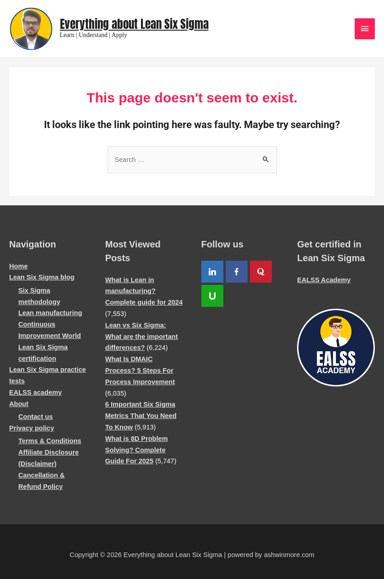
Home (18, 266)
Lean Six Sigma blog (42, 277)
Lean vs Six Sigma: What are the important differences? (141, 337)
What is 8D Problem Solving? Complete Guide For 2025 (136, 450)
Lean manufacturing (50, 312)
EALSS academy (35, 392)
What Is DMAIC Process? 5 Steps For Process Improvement (140, 370)
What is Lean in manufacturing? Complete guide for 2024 (144, 291)
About (18, 403)
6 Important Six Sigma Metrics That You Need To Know (141, 416)
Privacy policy (31, 428)
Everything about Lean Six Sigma (134, 24)
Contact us (35, 416)
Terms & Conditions (49, 441)
